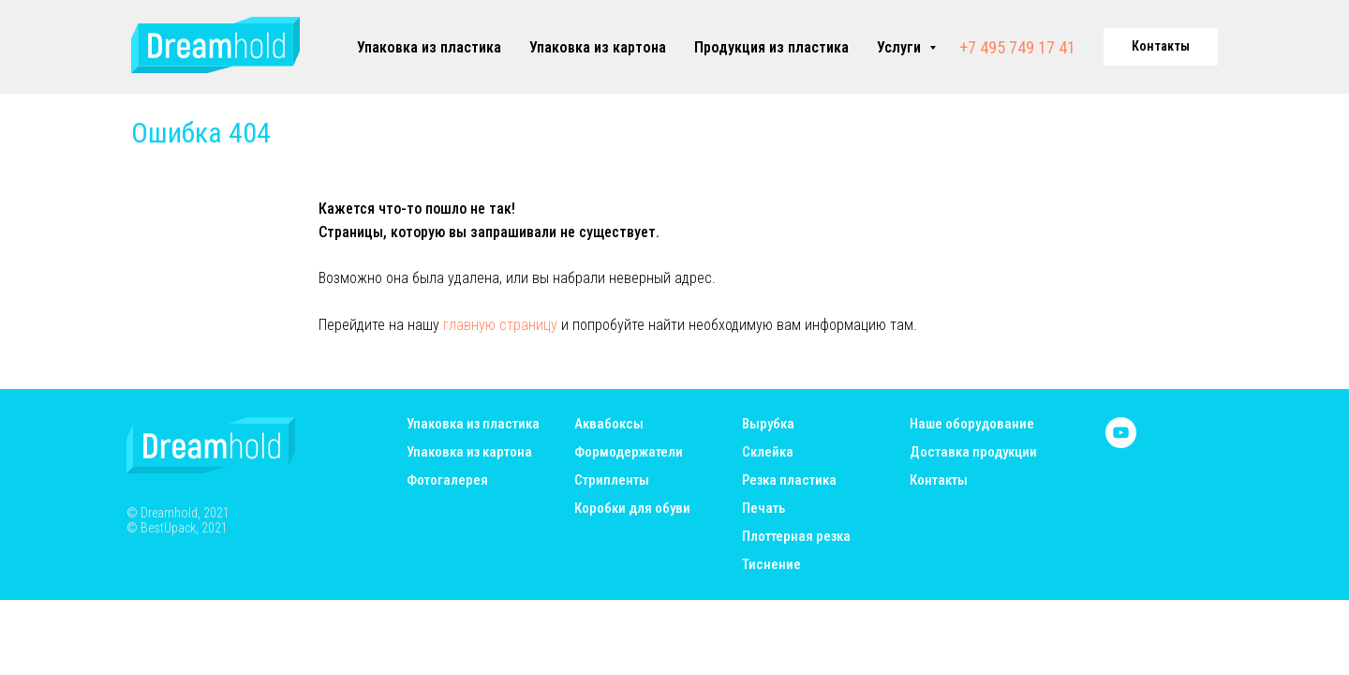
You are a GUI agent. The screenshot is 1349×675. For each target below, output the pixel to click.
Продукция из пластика (771, 47)
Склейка (767, 452)
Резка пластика (789, 480)
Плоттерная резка (796, 537)
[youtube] (1120, 443)
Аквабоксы (609, 424)
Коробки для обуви (632, 509)
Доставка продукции (973, 452)
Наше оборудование (972, 424)
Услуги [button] (901, 47)
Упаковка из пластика (429, 47)
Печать (763, 509)
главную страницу (500, 325)
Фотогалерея (447, 480)
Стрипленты (611, 480)
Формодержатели (628, 452)
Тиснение (771, 565)
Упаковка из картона (597, 47)
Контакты (939, 480)
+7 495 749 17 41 (1017, 47)
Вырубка (768, 424)
